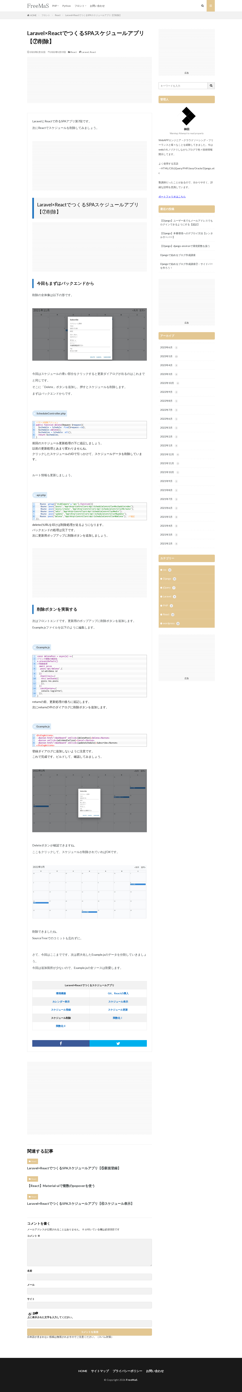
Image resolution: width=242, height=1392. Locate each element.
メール (31, 1285)
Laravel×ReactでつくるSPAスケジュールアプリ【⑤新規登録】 (74, 1168)
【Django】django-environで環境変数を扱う (185, 245)
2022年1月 (169, 445)
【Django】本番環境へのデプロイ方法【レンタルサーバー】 (186, 235)
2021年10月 (169, 472)
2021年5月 (169, 517)
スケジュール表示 (118, 1001)
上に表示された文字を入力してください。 (50, 1317)
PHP (54, 5)
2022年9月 (169, 392)
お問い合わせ (97, 5)
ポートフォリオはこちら (172, 196)
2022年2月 (169, 436)
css (167, 570)
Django (169, 579)
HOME (33, 15)
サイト (31, 1299)
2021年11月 (169, 463)
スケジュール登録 (61, 1009)
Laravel (85, 52)
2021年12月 (169, 454)
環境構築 (61, 993)
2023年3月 (169, 374)
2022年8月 (169, 401)
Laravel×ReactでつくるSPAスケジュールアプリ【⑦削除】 (93, 15)
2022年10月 (169, 383)
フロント (79, 5)
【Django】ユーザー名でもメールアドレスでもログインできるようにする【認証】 (186, 222)
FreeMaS (131, 1379)
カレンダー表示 (61, 1001)
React (57, 15)
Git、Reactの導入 (118, 993)
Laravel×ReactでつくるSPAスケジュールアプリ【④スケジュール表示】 (80, 1203)
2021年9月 (169, 481)
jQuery (169, 587)
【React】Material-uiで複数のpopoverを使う (61, 1186)
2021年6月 (169, 508)
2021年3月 (169, 535)
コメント (33, 1236)
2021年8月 (169, 490)
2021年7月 (169, 499)
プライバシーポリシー (127, 1371)
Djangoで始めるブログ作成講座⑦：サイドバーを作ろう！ (186, 265)
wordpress (171, 623)
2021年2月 (169, 543)
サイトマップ (100, 1371)
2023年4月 (169, 365)
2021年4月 (169, 526)
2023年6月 (169, 347)
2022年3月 (169, 428)
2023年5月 (169, 356)
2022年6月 (169, 419)
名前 (29, 1271)
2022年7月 (169, 410)
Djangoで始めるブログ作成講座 (178, 255)
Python (66, 5)
